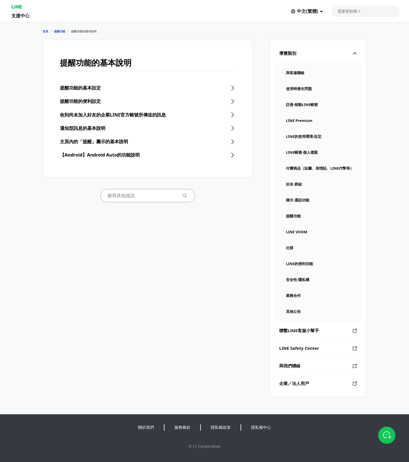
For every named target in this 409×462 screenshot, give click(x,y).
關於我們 (146, 427)
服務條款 (182, 427)
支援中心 (20, 15)
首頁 (45, 31)
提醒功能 (59, 31)
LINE (16, 7)
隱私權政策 (221, 427)
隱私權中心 (261, 427)
